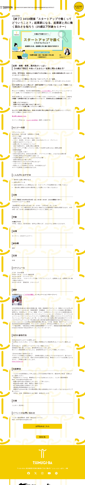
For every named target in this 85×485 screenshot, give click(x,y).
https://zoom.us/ (17, 362)
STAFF (48, 7)
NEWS (19, 7)
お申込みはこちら (42, 427)
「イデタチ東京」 (46, 92)
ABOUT (33, 7)
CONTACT (70, 7)
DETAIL (41, 7)
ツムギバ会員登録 (32, 121)
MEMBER (55, 7)
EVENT (26, 7)
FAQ (62, 7)
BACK (42, 438)
